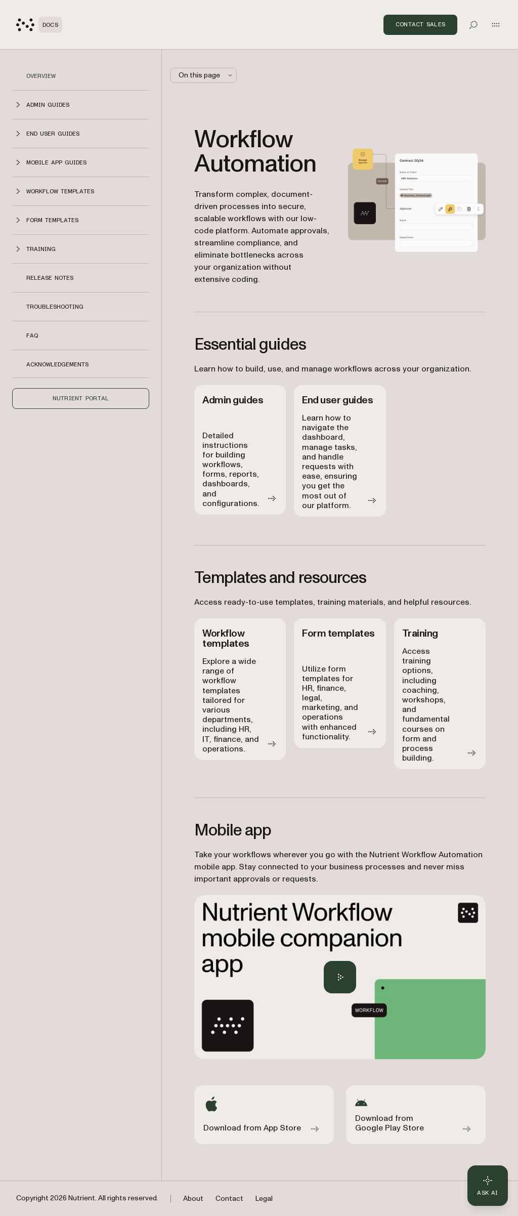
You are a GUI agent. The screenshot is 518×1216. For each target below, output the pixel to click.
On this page (206, 75)
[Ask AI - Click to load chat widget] (487, 1185)
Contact (229, 1198)
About (193, 1198)
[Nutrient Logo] (39, 25)
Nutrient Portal (81, 398)
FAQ (32, 335)
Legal (264, 1198)
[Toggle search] (473, 25)
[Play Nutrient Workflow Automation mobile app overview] (340, 977)
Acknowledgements (57, 364)
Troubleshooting (54, 307)
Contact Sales (420, 24)
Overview (41, 76)
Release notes (49, 278)
